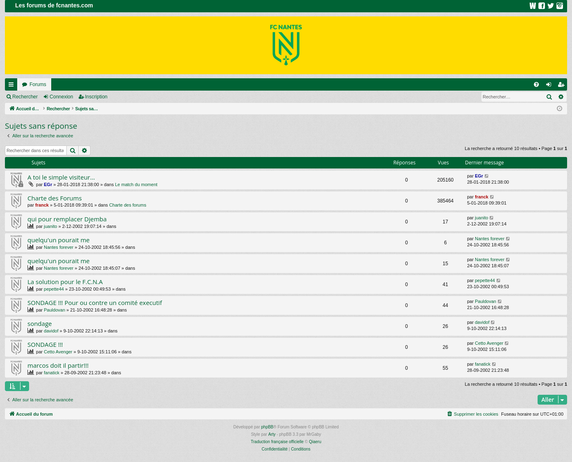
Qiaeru (315, 441)
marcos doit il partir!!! (58, 365)
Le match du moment (136, 184)
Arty (272, 434)
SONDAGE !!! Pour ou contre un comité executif (94, 302)
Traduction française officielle (277, 441)
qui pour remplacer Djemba (67, 219)
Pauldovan (54, 309)
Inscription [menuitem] (562, 86)
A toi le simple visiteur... (61, 177)
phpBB (267, 427)
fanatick (51, 372)
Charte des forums (127, 205)
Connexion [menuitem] (550, 86)
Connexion (61, 97)
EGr (48, 184)
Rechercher (25, 97)
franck (42, 205)
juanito (50, 226)
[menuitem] (536, 84)
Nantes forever (58, 247)
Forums (38, 84)
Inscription (96, 97)
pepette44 (54, 289)
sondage (39, 323)
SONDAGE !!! (45, 344)
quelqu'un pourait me (58, 240)
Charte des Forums (54, 198)
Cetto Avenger (58, 351)
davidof (51, 330)
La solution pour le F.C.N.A (65, 282)
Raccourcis (12, 86)
